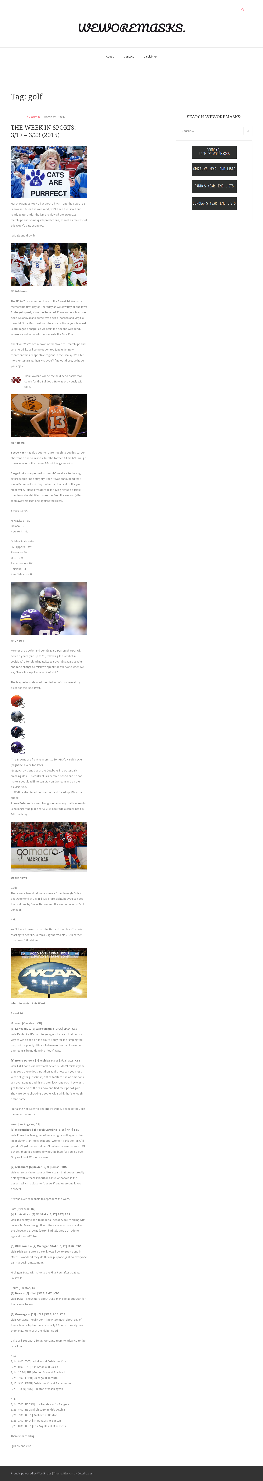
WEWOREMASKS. (131, 28)
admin (35, 116)
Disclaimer (150, 56)
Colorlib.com (85, 1473)
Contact (129, 56)
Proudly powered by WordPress (31, 1473)
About (110, 56)
